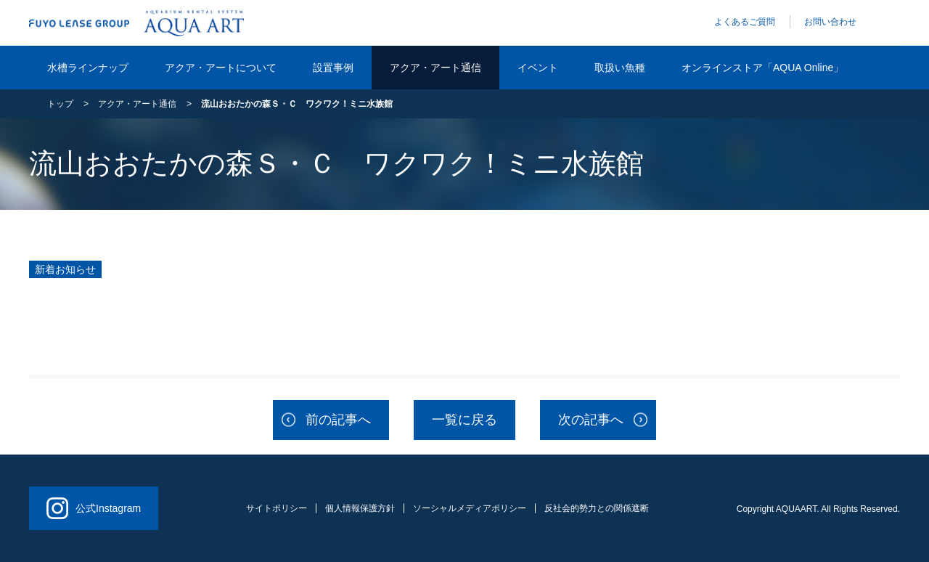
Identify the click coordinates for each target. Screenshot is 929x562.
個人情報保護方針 (360, 508)
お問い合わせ (830, 22)
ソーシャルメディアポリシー (469, 508)
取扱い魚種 (619, 67)
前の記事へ (338, 419)
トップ (60, 104)
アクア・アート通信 (435, 67)
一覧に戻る (464, 419)
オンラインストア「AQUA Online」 (762, 67)
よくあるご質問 (744, 22)
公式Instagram (93, 508)
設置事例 (333, 67)
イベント (537, 67)
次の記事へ (590, 419)
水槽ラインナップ (87, 67)
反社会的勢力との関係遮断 (596, 508)
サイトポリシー (276, 508)
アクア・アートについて (221, 67)
